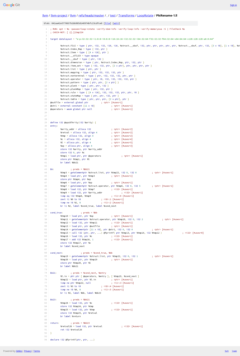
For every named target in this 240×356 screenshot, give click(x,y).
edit (116, 23)
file (107, 23)
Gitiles (19, 351)
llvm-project (59, 15)
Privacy (27, 351)
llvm (45, 15)
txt (227, 350)
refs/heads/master (91, 15)
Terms (36, 351)
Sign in (233, 5)
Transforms (126, 15)
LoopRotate (145, 15)
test (113, 15)
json (234, 350)
